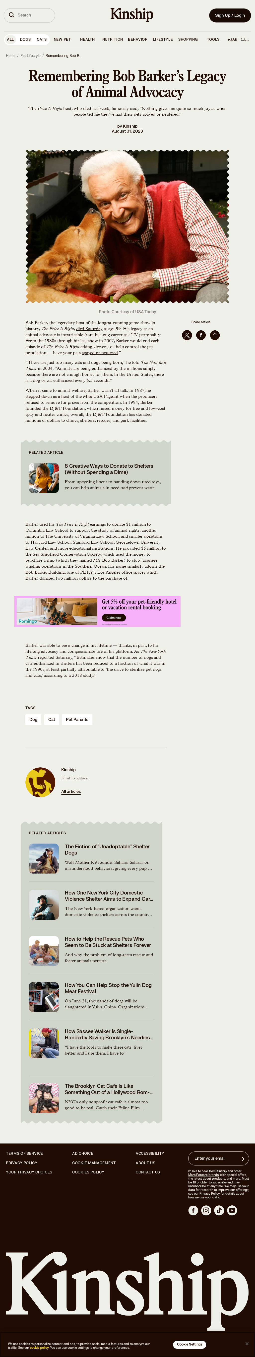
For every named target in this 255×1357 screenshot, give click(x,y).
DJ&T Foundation (67, 409)
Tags (30, 708)
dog (33, 719)
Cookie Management (94, 1163)
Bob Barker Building (44, 572)
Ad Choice (82, 1153)
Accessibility (150, 1153)
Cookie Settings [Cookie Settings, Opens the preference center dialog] (189, 1345)
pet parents (77, 719)
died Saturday (89, 329)
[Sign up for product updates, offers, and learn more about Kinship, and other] (244, 1159)
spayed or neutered (100, 353)
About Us (145, 1163)
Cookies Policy (88, 1172)
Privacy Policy (22, 1163)
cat (51, 719)
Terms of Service (24, 1153)
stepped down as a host (47, 397)
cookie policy (39, 1348)
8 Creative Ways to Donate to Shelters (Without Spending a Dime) (109, 469)
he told (132, 363)
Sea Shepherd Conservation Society (67, 554)
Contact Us (148, 1172)
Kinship (130, 126)
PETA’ (86, 572)
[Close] (247, 1343)
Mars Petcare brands (203, 1175)
